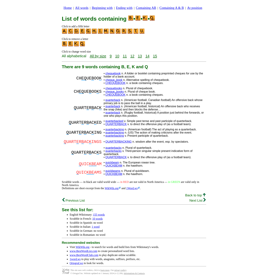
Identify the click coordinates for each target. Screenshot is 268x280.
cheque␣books (114, 91)
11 (125, 56)
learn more (105, 271)
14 (147, 56)
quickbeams (112, 171)
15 (155, 56)
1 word (96, 227)
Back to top (195, 196)
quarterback (112, 100)
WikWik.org (112, 189)
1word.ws (75, 260)
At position (194, 8)
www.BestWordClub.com (84, 256)
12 (132, 56)
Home (68, 8)
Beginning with (102, 8)
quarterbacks (113, 148)
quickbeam (112, 163)
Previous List (73, 201)
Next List (197, 201)
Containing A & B (171, 8)
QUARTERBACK (116, 124)
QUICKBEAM (113, 166)
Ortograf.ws (76, 264)
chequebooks (113, 88)
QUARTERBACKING (118, 142)
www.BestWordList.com (83, 252)
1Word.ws (132, 189)
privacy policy (120, 271)
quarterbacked (114, 121)
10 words (97, 219)
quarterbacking (114, 129)
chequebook (113, 73)
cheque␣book (113, 79)
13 (140, 56)
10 (117, 56)
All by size (98, 56)
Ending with (124, 8)
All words (81, 8)
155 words (99, 215)
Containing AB (146, 8)
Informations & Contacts (134, 274)
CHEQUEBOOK (115, 83)
